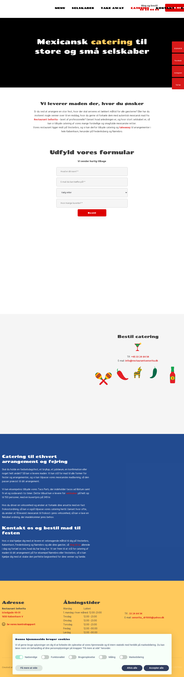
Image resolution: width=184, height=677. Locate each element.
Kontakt (165, 7)
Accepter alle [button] (156, 668)
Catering (140, 7)
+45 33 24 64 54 (140, 357)
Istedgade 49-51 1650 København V (12, 615)
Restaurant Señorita (46, 120)
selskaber (71, 493)
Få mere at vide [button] (29, 668)
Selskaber (83, 7)
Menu (60, 7)
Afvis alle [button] (132, 668)
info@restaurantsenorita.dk (141, 361)
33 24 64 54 (135, 614)
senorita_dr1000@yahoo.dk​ (148, 618)
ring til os (75, 545)
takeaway (125, 128)
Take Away (112, 7)
